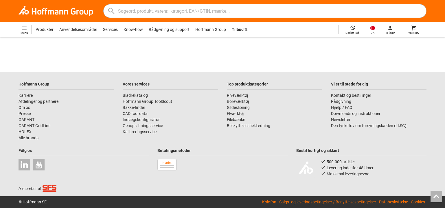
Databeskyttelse (393, 202)
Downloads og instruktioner (355, 113)
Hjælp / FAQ (341, 107)
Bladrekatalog (135, 95)
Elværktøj (235, 113)
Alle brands (28, 137)
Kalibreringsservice (140, 131)
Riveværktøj (237, 95)
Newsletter (340, 119)
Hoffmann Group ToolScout (147, 101)
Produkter (45, 29)
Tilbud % (239, 29)
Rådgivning (341, 101)
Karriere (26, 95)
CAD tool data (135, 113)
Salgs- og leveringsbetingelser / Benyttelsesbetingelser (327, 202)
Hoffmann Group (210, 29)
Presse (25, 113)
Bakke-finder (134, 107)
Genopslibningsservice (143, 125)
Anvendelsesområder (78, 29)
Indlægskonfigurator (141, 119)
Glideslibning (238, 107)
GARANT (26, 119)
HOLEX (25, 131)
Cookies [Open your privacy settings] (418, 202)
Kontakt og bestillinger (351, 95)
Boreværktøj (238, 101)
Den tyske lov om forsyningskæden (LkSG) (369, 125)
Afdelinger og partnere (38, 101)
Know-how (133, 29)
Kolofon (269, 202)
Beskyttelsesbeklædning (248, 125)
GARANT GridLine (34, 125)
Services (110, 29)
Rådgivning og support (169, 29)
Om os (24, 107)
